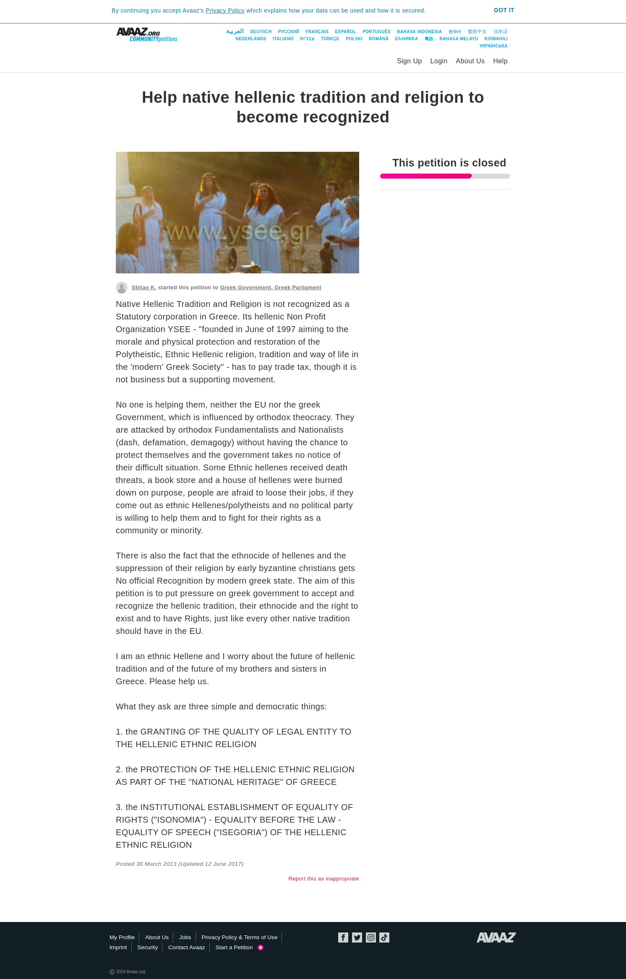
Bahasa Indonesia (419, 31)
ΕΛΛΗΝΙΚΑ (406, 38)
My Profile (122, 937)
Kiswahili (496, 38)
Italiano (283, 38)
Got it (504, 10)
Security (147, 947)
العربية (235, 31)
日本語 (500, 31)
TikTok (384, 937)
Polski (354, 38)
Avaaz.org (496, 937)
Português (377, 31)
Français (317, 31)
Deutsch (260, 31)
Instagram (371, 937)
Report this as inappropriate (323, 878)
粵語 (429, 38)
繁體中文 (477, 31)
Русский (288, 31)
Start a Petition (239, 947)
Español (345, 31)
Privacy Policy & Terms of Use (239, 937)
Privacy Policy (225, 10)
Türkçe (330, 38)
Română (379, 38)
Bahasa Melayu (459, 38)
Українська (494, 46)
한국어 (455, 31)
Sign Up (409, 61)
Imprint (118, 947)
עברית (307, 39)
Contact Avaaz (186, 947)
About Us (470, 61)
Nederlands (250, 38)
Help (500, 61)
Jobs (185, 937)
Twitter (357, 937)
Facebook (343, 937)
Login (439, 61)
